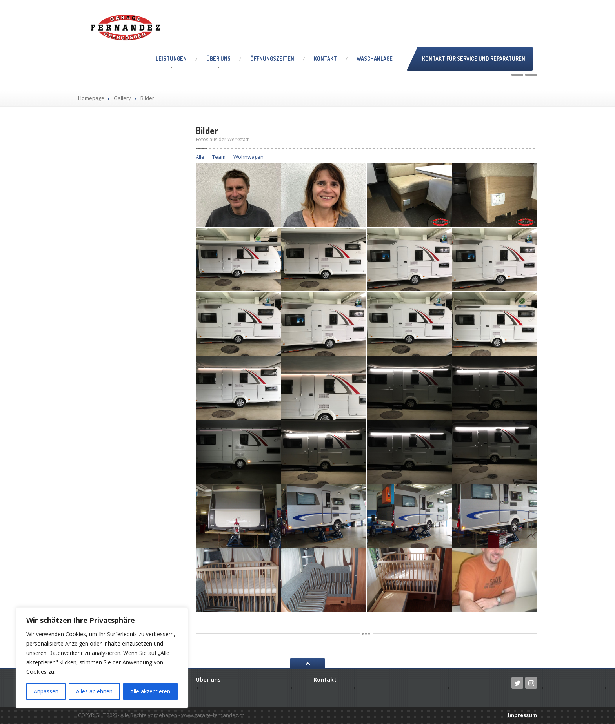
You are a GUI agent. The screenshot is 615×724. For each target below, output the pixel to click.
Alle (200, 156)
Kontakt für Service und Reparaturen (473, 58)
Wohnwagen (248, 156)
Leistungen (171, 58)
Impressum (522, 715)
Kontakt (325, 58)
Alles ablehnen (94, 691)
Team (219, 156)
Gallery (122, 98)
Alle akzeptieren (150, 691)
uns (218, 58)
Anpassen (46, 691)
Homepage (91, 98)
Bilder (207, 130)
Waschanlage (375, 58)
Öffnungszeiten (272, 58)
